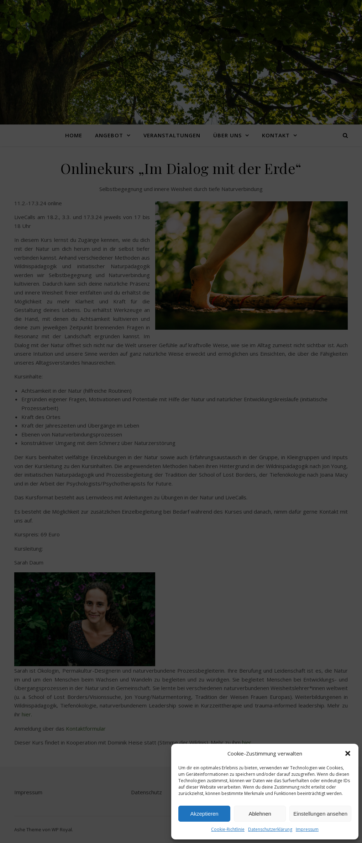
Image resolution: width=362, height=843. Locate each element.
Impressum (307, 829)
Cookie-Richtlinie (228, 829)
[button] (347, 753)
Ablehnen (259, 814)
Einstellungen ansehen (320, 814)
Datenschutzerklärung (270, 829)
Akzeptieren (204, 814)
